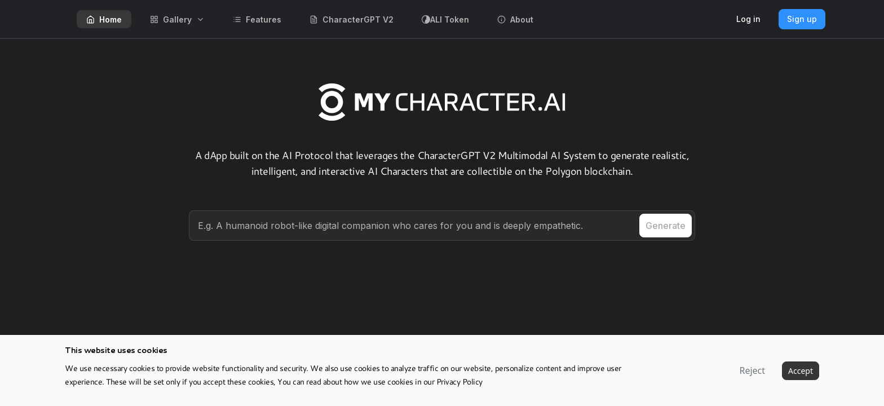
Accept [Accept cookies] (800, 370)
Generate (666, 225)
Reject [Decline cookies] (752, 370)
